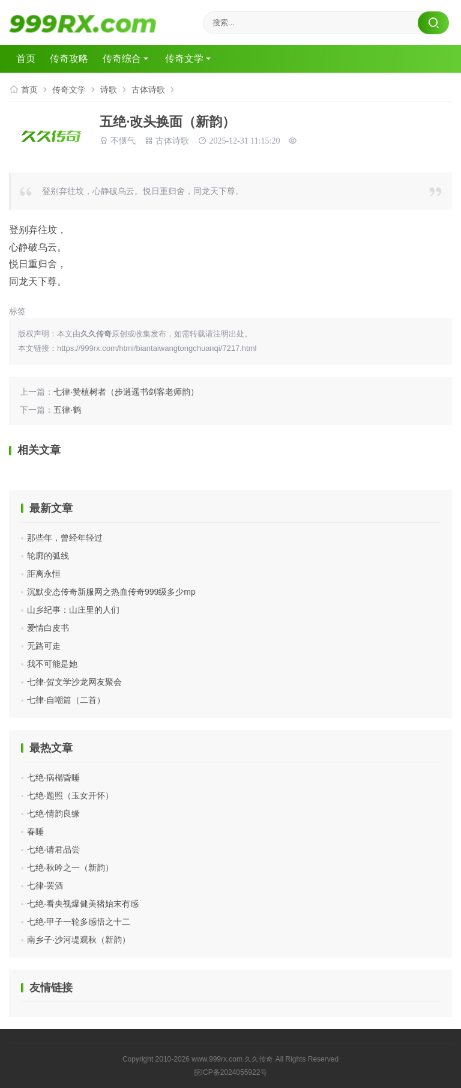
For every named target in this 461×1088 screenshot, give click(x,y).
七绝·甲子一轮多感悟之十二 (78, 921)
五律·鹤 (67, 410)
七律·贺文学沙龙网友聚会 (74, 682)
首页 (25, 58)
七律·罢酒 (45, 885)
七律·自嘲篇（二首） (66, 700)
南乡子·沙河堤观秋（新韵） (78, 939)
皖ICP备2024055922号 (231, 1072)
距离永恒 (44, 574)
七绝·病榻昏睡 (53, 777)
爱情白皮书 (48, 628)
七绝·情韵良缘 (53, 813)
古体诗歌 (148, 89)
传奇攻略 (69, 58)
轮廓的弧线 (48, 556)
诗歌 (108, 89)
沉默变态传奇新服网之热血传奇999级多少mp (111, 592)
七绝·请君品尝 (53, 849)
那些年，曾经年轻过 (65, 537)
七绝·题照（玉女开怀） (70, 795)
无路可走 (44, 646)
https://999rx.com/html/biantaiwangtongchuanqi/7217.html (156, 348)
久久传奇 (258, 1059)
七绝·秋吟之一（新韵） (70, 867)
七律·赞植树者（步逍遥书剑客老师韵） (126, 392)
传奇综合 (122, 58)
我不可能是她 (52, 664)
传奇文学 (184, 58)
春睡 (35, 831)
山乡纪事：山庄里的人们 (73, 610)
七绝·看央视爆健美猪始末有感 (83, 903)
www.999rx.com (217, 1059)
